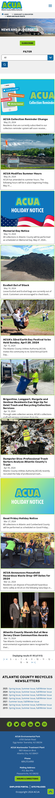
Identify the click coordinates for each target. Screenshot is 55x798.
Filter (27, 51)
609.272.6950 (27, 761)
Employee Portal (19, 787)
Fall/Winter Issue (44, 688)
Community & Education (23, 14)
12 (49, 659)
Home (6, 14)
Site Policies (38, 787)
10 (37, 659)
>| (35, 662)
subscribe (27, 43)
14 (27, 662)
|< (4, 659)
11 (43, 659)
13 (21, 662)
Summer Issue (28, 688)
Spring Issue (15, 688)
